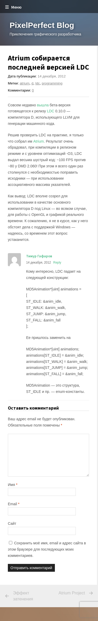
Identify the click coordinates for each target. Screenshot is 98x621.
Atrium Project (67, 593)
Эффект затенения (23, 595)
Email (13, 504)
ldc (37, 83)
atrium (24, 83)
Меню (13, 7)
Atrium (38, 141)
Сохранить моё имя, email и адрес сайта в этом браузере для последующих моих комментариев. (47, 549)
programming (52, 83)
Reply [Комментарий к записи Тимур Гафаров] (57, 262)
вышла (43, 105)
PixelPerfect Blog (42, 25)
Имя (13, 485)
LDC (50, 111)
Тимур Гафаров (39, 256)
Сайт (12, 523)
